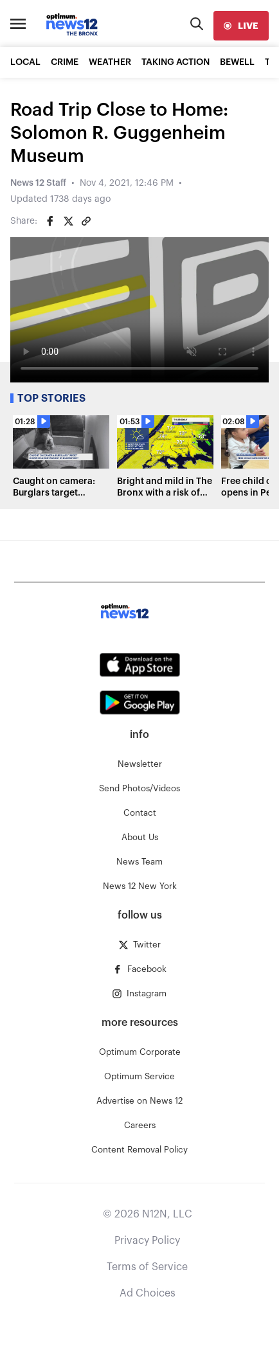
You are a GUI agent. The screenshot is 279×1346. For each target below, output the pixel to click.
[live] (241, 25)
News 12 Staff (38, 183)
